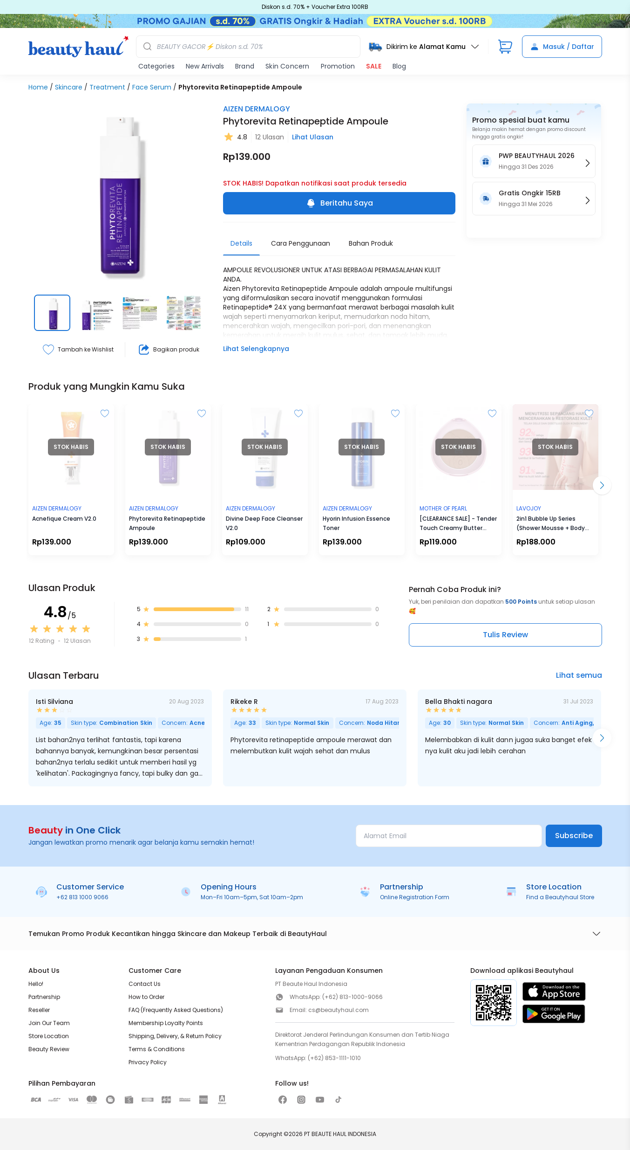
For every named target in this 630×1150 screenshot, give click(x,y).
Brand (244, 66)
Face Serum (151, 87)
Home (38, 87)
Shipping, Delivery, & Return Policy (175, 1036)
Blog (399, 66)
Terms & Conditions (157, 1049)
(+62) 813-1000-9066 (352, 997)
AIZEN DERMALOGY (256, 108)
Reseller (39, 1010)
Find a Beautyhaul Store (560, 897)
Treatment (107, 87)
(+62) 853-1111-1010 (334, 1058)
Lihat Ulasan (312, 137)
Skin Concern (287, 66)
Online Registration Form (414, 897)
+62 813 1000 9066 (82, 897)
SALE (373, 66)
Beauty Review (48, 1049)
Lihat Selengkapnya (256, 348)
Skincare (68, 87)
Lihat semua (579, 675)
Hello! (35, 984)
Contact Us (145, 984)
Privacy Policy (148, 1062)
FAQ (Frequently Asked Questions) (176, 1010)
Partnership (44, 997)
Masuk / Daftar (562, 46)
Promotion (338, 66)
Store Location (48, 1036)
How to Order (146, 997)
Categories (156, 66)
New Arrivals (205, 66)
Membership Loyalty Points (166, 1023)
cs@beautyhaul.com (338, 1010)
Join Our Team (49, 1023)
